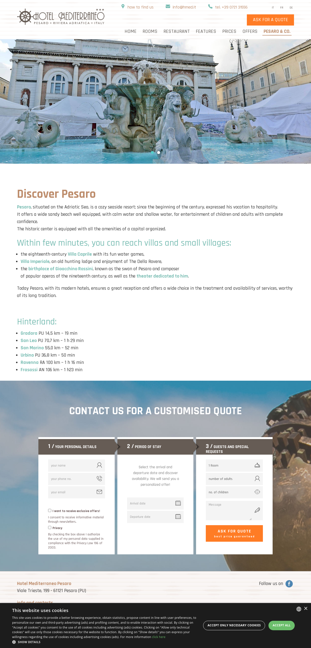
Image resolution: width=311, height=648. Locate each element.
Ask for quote (234, 534)
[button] (104, 641)
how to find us (141, 7)
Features (206, 32)
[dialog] (155, 625)
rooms (150, 32)
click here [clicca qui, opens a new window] (158, 637)
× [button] (305, 609)
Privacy (57, 528)
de (291, 8)
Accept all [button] (282, 625)
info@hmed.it (184, 7)
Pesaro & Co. (277, 32)
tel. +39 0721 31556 (231, 7)
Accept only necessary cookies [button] (234, 625)
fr (281, 8)
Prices (229, 32)
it (273, 8)
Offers (250, 32)
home (131, 32)
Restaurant (177, 32)
